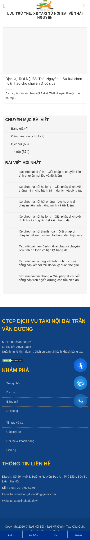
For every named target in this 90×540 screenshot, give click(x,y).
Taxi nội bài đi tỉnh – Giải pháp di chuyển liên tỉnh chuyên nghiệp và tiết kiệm (50, 173)
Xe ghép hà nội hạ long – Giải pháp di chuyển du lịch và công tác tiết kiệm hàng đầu (50, 218)
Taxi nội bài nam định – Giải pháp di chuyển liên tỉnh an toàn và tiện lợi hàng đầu (49, 248)
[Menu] (6, 5)
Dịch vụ (16, 144)
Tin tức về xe (14, 422)
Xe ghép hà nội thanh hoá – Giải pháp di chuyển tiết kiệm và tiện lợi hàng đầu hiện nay (50, 233)
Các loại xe (13, 432)
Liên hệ (11, 450)
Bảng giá (17, 128)
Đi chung (12, 411)
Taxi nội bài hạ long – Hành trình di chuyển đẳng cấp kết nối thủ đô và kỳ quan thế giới (49, 263)
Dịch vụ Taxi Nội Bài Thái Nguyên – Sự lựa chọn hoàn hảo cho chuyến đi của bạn (43, 81)
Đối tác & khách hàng (20, 441)
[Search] (85, 5)
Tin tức (16, 152)
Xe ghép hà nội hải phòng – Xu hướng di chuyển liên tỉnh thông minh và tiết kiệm (47, 203)
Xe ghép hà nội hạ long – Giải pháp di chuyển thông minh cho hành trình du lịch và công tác (50, 188)
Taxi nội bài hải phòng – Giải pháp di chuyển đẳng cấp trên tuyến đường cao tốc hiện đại (49, 278)
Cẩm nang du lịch (23, 136)
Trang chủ (13, 383)
